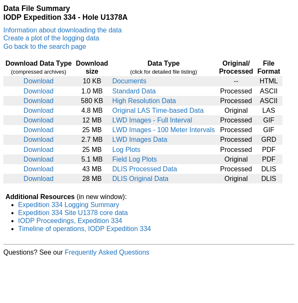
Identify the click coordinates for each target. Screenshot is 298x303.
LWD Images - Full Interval (152, 120)
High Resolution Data (144, 100)
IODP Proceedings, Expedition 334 (70, 220)
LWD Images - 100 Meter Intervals (163, 129)
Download (38, 81)
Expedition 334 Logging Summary (68, 204)
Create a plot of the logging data (51, 38)
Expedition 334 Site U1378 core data (73, 212)
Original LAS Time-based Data (158, 110)
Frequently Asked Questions (107, 252)
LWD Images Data (140, 139)
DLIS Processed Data (144, 169)
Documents (129, 81)
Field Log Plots (134, 159)
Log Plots (126, 149)
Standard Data (134, 91)
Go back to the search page (44, 46)
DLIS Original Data (140, 178)
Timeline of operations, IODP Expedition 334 (84, 228)
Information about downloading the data (62, 30)
